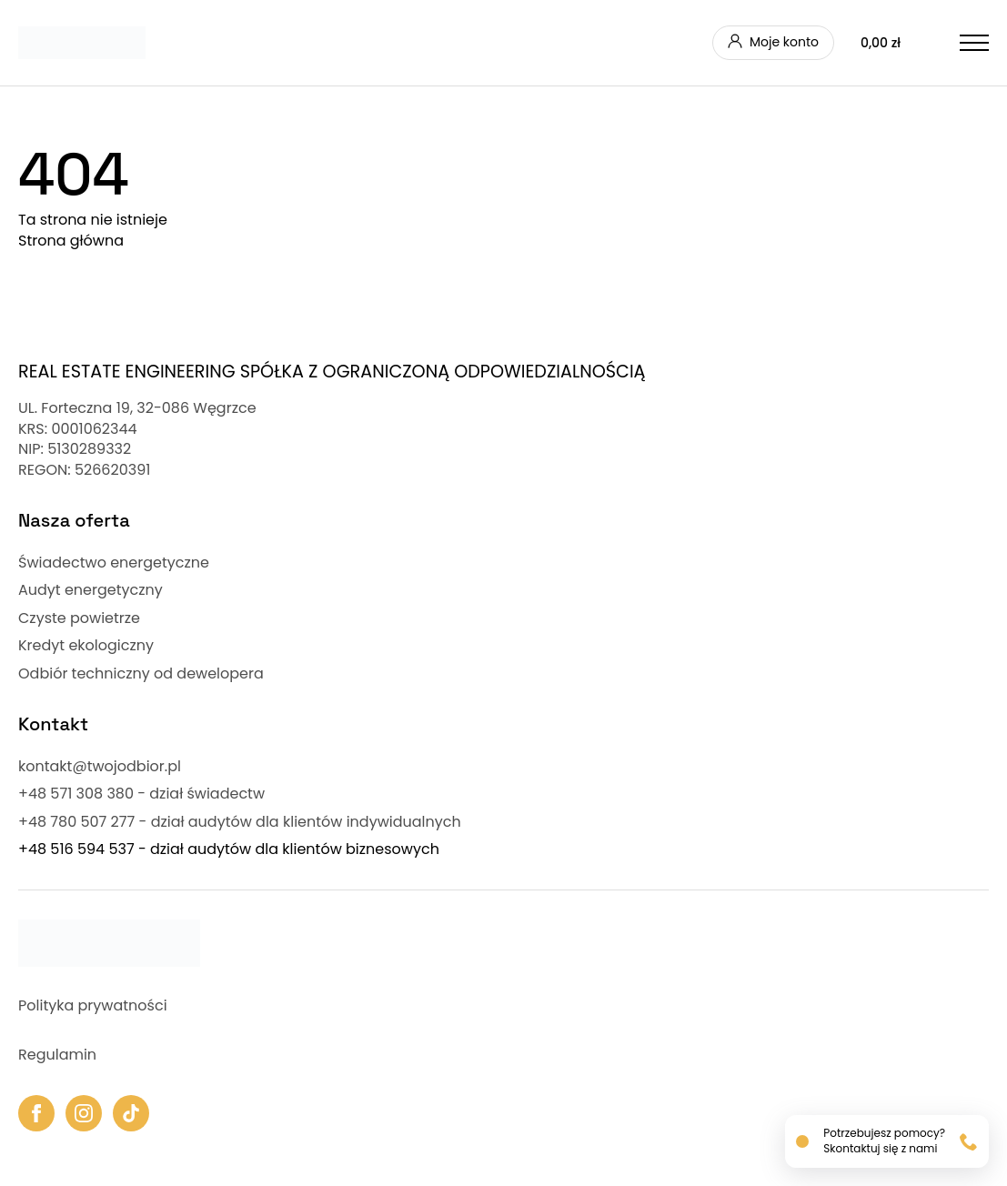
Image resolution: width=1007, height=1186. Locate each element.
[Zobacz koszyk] (897, 42)
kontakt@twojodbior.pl (99, 767)
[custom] (131, 1113)
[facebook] (36, 1113)
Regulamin (57, 1055)
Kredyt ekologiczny (86, 646)
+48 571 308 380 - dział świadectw (141, 794)
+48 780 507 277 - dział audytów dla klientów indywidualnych (239, 822)
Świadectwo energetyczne (113, 563)
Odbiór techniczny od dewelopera (141, 674)
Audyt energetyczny (90, 590)
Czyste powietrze (79, 618)
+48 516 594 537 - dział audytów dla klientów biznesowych (228, 849)
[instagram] (83, 1113)
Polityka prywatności (92, 1006)
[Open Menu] (974, 42)
